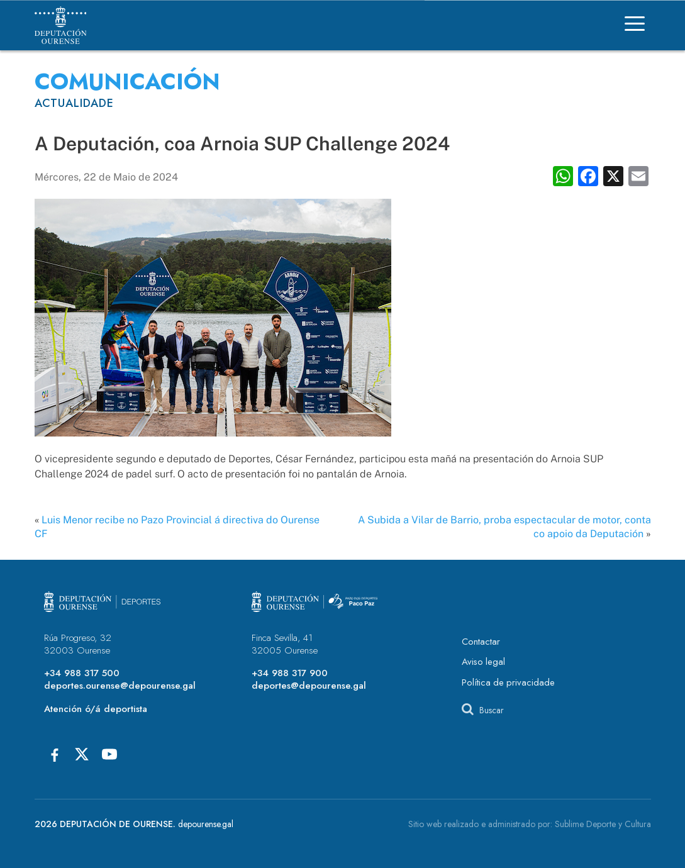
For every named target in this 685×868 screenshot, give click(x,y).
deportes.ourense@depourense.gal (120, 686)
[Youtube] (109, 754)
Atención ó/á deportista (95, 709)
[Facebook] (54, 754)
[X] (82, 754)
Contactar (481, 641)
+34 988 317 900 (290, 673)
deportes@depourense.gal (309, 686)
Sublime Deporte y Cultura (603, 824)
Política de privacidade (508, 682)
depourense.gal (205, 824)
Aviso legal (483, 662)
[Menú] (634, 25)
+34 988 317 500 (82, 673)
